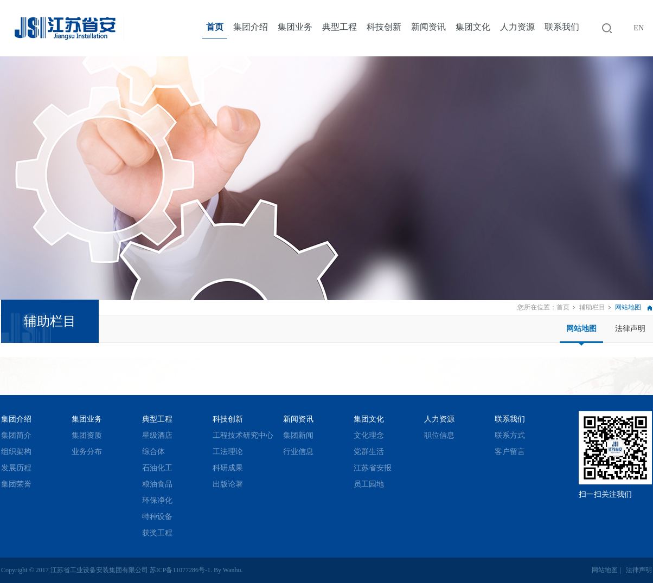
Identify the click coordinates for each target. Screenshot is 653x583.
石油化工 (157, 468)
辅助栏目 (592, 307)
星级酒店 (157, 435)
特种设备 (157, 517)
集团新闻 (298, 435)
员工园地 (369, 484)
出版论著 (228, 484)
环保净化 (157, 500)
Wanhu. (233, 570)
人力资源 (517, 26)
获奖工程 (157, 533)
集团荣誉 (16, 484)
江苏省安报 (373, 468)
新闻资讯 (428, 26)
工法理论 (228, 452)
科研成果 (228, 468)
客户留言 (510, 452)
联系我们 (562, 26)
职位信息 (439, 435)
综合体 (153, 452)
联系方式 (510, 435)
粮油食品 (157, 484)
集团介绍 (250, 26)
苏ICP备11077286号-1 (180, 570)
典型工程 (339, 26)
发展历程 (16, 468)
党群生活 (369, 452)
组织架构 (16, 452)
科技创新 (384, 26)
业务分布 (87, 452)
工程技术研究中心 (243, 435)
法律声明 (630, 329)
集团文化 (473, 26)
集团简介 (16, 435)
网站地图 (581, 329)
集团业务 (295, 26)
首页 (214, 26)
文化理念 (369, 435)
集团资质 (87, 435)
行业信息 (298, 452)
